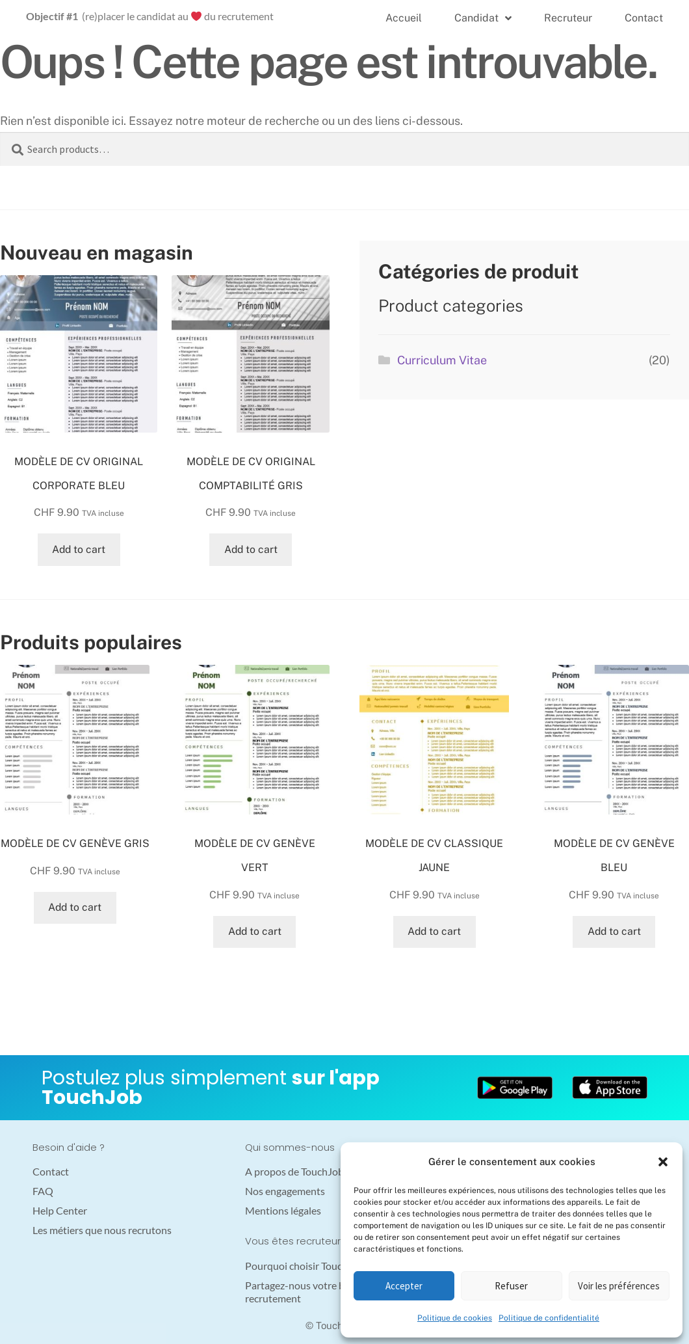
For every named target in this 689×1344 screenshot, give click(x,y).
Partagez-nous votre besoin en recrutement (313, 1291)
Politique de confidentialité (549, 1318)
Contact (644, 18)
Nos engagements (285, 1191)
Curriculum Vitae (442, 360)
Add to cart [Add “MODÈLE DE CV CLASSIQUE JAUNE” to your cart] (434, 931)
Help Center (59, 1210)
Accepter (403, 1286)
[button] (663, 1161)
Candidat (483, 18)
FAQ (42, 1191)
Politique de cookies (454, 1318)
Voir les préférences (619, 1286)
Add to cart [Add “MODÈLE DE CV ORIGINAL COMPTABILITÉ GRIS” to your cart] (251, 549)
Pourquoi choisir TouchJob (304, 1265)
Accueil (403, 18)
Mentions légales (283, 1210)
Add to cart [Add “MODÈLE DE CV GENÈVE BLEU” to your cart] (614, 931)
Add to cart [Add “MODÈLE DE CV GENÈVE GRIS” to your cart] (74, 907)
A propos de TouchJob (294, 1171)
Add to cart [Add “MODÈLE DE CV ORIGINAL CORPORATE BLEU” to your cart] (78, 549)
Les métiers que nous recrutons (102, 1230)
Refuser (511, 1286)
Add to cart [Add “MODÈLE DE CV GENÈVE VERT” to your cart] (254, 931)
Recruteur (568, 18)
